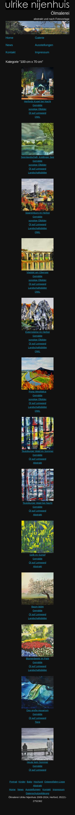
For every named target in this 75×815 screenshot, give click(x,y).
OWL (37, 116)
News (9, 45)
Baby (29, 781)
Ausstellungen (44, 45)
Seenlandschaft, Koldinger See (37, 157)
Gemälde (37, 105)
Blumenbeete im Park (37, 658)
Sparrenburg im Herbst (37, 212)
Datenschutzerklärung (37, 793)
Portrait (13, 781)
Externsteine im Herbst (37, 332)
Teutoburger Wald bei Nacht (37, 503)
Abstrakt (37, 462)
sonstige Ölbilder (37, 109)
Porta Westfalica (37, 391)
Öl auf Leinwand (37, 113)
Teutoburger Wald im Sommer (38, 451)
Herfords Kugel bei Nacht (37, 101)
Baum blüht (37, 606)
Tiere (37, 722)
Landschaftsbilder (37, 172)
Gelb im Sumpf (37, 554)
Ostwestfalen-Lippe (54, 781)
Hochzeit (38, 781)
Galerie (39, 37)
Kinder (22, 781)
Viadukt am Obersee (37, 272)
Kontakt (10, 52)
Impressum (42, 52)
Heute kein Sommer (37, 762)
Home (9, 37)
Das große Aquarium (37, 710)
